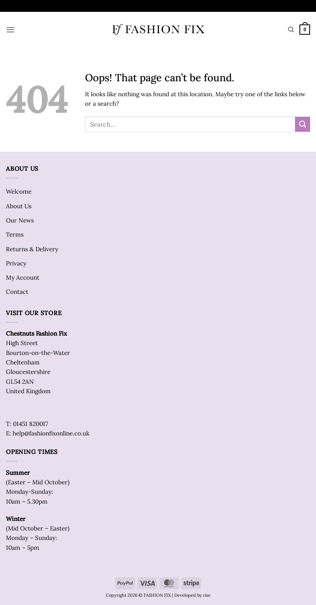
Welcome (18, 191)
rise (207, 595)
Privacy (16, 263)
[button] (10, 29)
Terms (15, 234)
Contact (17, 291)
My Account (22, 277)
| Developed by (187, 595)
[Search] (291, 29)
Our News (20, 220)
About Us (18, 206)
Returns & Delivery (32, 249)
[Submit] (302, 124)
